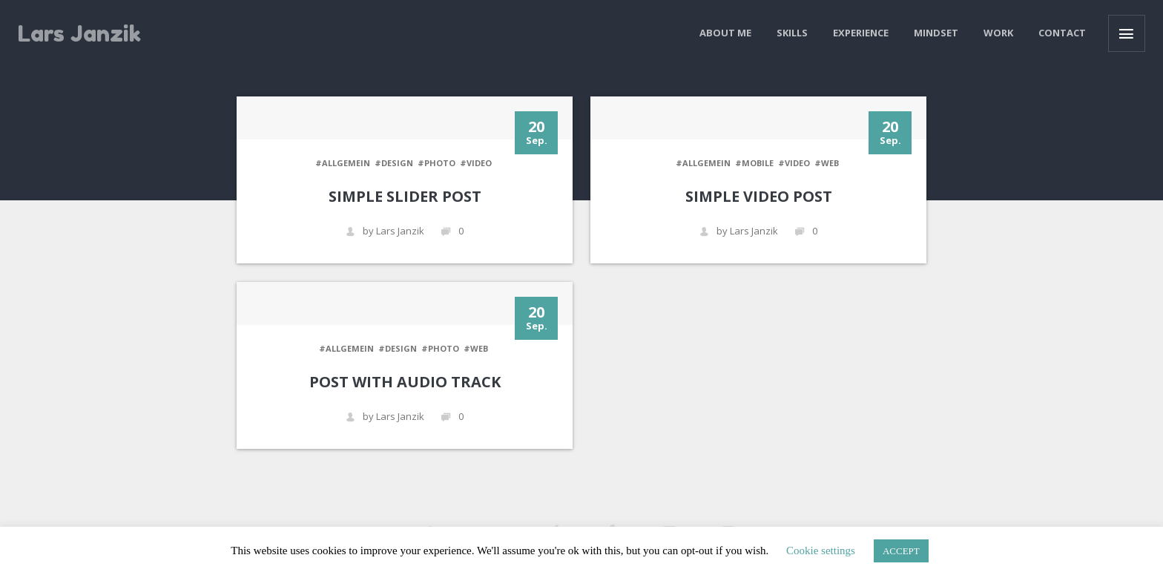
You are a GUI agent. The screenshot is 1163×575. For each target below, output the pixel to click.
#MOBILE (754, 162)
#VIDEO (476, 162)
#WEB (826, 162)
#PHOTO (436, 162)
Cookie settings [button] (820, 550)
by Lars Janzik (385, 231)
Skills (792, 32)
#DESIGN (394, 162)
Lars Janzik (79, 33)
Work (998, 32)
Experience (861, 32)
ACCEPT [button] (901, 550)
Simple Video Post (758, 196)
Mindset (936, 32)
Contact (1062, 32)
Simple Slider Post (405, 196)
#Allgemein (342, 162)
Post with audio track (405, 382)
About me (725, 32)
